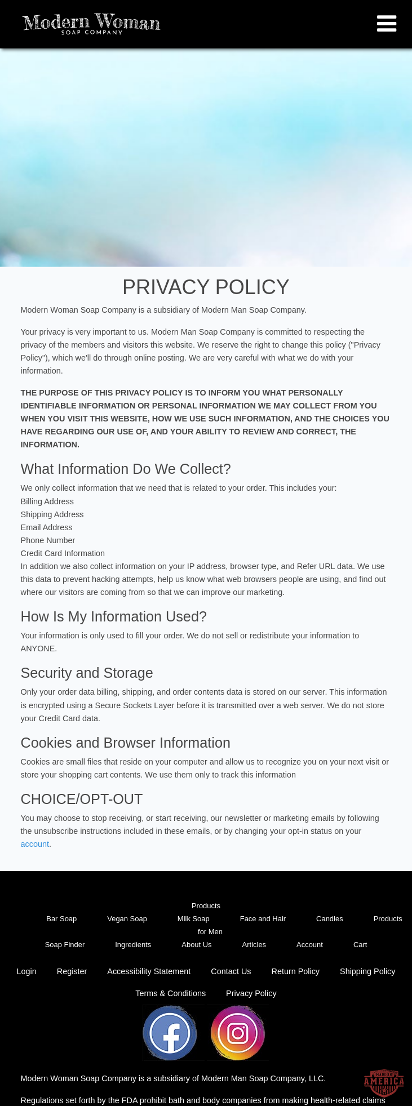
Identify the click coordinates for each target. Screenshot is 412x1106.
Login (27, 971)
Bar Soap (61, 918)
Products (206, 905)
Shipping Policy (367, 971)
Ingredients (133, 944)
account (35, 844)
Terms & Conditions (170, 993)
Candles (329, 918)
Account (309, 944)
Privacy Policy (251, 993)
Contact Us (231, 971)
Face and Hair (263, 918)
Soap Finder (65, 944)
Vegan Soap (127, 918)
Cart (360, 944)
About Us (196, 944)
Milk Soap (194, 918)
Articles (254, 944)
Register (72, 971)
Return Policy (295, 971)
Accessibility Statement (149, 971)
